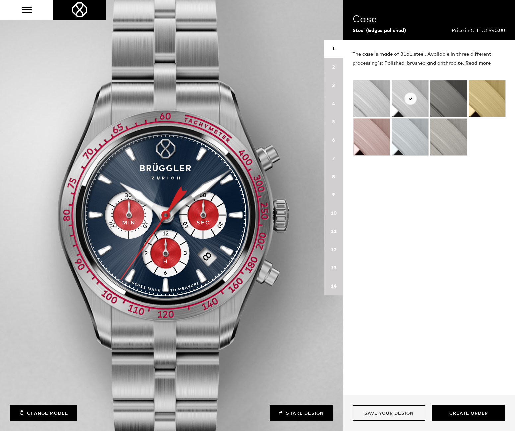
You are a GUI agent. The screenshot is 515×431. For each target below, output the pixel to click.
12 (334, 249)
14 (334, 286)
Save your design (389, 413)
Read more (478, 63)
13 (334, 267)
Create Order (468, 413)
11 (334, 231)
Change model (43, 413)
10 (334, 213)
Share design (301, 413)
